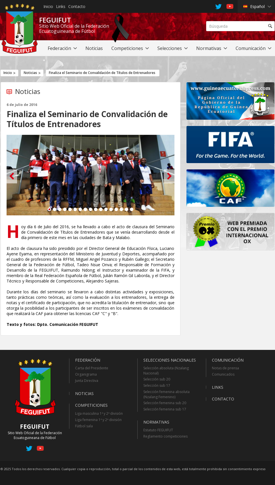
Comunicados (223, 374)
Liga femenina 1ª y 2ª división (98, 419)
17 (131, 209)
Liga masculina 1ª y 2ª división (99, 413)
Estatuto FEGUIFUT (158, 430)
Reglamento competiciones (165, 436)
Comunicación (228, 360)
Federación (87, 360)
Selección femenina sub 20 (164, 402)
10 (95, 209)
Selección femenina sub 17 (164, 409)
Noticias (30, 72)
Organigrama (86, 374)
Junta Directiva (86, 380)
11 (101, 209)
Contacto (76, 6)
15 (121, 209)
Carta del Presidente (91, 368)
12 (106, 209)
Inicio (48, 6)
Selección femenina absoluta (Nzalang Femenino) (166, 394)
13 (111, 209)
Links (60, 6)
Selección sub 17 (156, 385)
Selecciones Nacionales (169, 360)
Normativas (156, 422)
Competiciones (91, 405)
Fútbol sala (84, 426)
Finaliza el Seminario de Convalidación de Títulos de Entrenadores (102, 72)
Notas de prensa (225, 368)
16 (126, 209)
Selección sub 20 (156, 379)
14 (116, 209)
